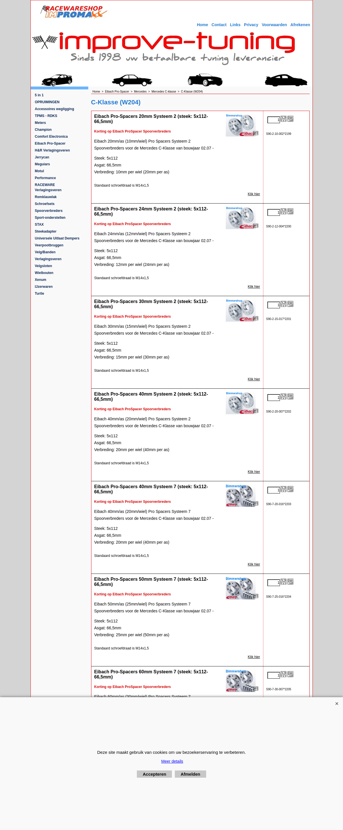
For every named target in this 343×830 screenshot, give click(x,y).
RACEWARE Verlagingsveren (48, 187)
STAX (39, 225)
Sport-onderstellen (50, 218)
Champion (43, 130)
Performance (45, 178)
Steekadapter (45, 231)
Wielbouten (44, 273)
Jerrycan (42, 157)
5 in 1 (39, 95)
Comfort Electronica (51, 137)
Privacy (251, 24)
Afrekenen (300, 24)
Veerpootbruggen (49, 245)
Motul (39, 171)
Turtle (39, 294)
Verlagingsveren (48, 259)
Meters (40, 123)
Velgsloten (43, 266)
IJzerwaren (44, 287)
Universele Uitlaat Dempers (57, 238)
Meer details (172, 761)
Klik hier (254, 194)
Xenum (40, 280)
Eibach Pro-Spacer (50, 143)
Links (235, 24)
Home (202, 24)
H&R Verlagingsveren (52, 150)
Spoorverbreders (49, 211)
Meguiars (42, 164)
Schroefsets (45, 204)
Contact (219, 24)
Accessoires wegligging (54, 109)
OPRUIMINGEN (47, 102)
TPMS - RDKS (46, 116)
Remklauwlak (46, 197)
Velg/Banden (45, 252)
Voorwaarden (274, 24)
